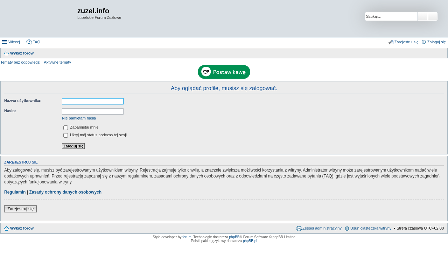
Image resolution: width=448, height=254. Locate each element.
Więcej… (16, 42)
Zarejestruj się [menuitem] (406, 42)
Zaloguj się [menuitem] (436, 42)
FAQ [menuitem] (36, 42)
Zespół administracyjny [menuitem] (322, 228)
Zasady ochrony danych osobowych (65, 192)
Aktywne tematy (57, 62)
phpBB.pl (250, 241)
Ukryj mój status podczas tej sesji (95, 135)
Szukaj (423, 16)
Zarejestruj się (20, 208)
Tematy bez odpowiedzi (20, 62)
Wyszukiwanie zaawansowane (433, 16)
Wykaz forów (22, 228)
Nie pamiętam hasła (79, 118)
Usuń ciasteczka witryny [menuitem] (370, 228)
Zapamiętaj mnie (80, 127)
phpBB (234, 237)
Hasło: (10, 111)
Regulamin (15, 192)
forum (186, 237)
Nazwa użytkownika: (22, 101)
